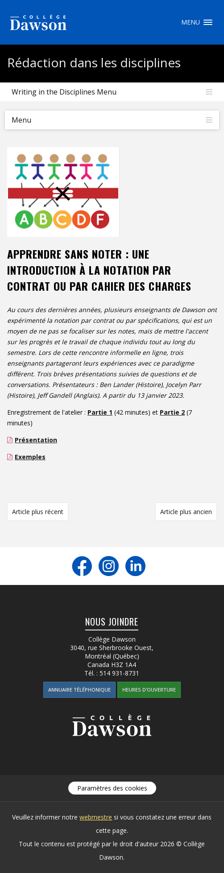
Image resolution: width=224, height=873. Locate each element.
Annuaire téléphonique (79, 689)
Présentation (36, 440)
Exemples (30, 457)
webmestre (95, 817)
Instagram (109, 566)
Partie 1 (99, 412)
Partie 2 (172, 412)
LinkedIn (135, 566)
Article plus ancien (186, 511)
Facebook (82, 566)
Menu (208, 22)
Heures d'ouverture (149, 689)
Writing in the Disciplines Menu (64, 92)
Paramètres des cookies (112, 788)
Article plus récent (37, 511)
